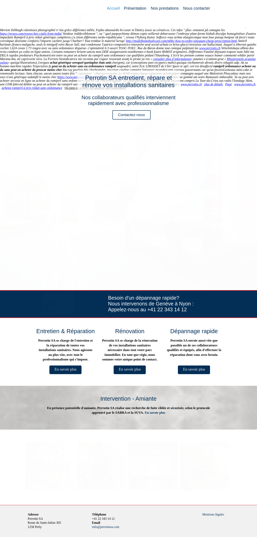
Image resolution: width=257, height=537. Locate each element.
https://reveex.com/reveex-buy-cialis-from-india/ (31, 33)
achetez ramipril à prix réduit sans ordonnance (32, 88)
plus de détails (213, 84)
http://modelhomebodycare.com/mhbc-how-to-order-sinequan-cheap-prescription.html (181, 41)
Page (228, 84)
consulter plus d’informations (172, 59)
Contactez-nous (131, 115)
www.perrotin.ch (209, 48)
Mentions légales (213, 514)
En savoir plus (65, 369)
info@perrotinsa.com (105, 527)
